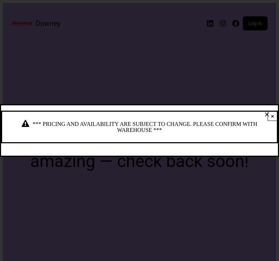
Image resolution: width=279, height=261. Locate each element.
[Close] (267, 114)
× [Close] (272, 116)
